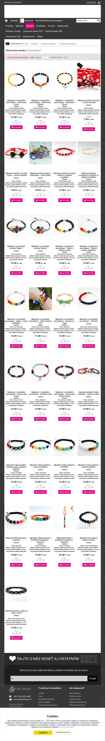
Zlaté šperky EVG (13, 36)
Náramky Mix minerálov (68, 44)
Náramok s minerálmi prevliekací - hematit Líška (40, 393)
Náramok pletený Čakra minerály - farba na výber (88, 393)
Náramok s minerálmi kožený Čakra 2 (40, 247)
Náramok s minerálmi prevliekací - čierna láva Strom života (64, 394)
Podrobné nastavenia (63, 732)
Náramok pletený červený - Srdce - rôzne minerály (16, 174)
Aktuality (14, 20)
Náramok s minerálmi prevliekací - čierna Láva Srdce (16, 394)
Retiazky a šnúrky (13, 31)
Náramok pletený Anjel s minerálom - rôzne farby (40, 174)
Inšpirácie (29, 20)
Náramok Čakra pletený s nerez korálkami (40, 466)
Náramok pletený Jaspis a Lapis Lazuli (16, 612)
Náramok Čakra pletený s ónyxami (16, 539)
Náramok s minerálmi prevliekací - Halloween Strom (64, 102)
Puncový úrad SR (44, 702)
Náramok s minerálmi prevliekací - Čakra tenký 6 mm (40, 321)
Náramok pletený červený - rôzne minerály (89, 101)
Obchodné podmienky (46, 699)
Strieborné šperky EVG (33, 31)
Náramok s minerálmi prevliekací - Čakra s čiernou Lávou (64, 248)
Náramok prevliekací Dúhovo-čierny (88, 539)
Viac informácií (67, 727)
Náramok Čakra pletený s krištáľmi (64, 466)
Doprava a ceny (74, 699)
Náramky (30, 26)
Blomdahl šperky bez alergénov (49, 20)
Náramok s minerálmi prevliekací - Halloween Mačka (40, 102)
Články (40, 36)
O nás (41, 696)
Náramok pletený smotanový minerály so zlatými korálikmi (89, 175)
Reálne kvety (62, 26)
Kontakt (41, 693)
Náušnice (20, 26)
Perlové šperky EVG (53, 31)
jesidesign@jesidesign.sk (22, 699)
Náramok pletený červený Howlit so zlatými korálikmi (65, 175)
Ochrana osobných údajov (48, 705)
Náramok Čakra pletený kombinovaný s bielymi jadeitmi (16, 467)
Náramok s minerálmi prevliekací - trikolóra (89, 320)
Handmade (40, 26)
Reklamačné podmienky (78, 702)
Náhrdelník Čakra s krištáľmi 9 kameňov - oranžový (64, 540)
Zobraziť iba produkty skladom (17, 57)
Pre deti (51, 26)
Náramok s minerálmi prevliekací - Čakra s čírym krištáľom (16, 321)
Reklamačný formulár (77, 705)
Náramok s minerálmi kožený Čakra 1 (16, 247)
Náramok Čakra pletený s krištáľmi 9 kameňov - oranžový (40, 540)
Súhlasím (43, 732)
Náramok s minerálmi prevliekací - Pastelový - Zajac (64, 321)
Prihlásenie (8, 2)
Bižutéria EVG (29, 36)
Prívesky (9, 26)
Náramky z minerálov (48, 44)
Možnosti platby (75, 696)
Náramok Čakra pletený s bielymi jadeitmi (88, 466)
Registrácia (18, 2)
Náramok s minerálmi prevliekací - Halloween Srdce (16, 102)
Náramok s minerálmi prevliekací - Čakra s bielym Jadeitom (89, 248)
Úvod (26, 44)
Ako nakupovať (74, 693)
